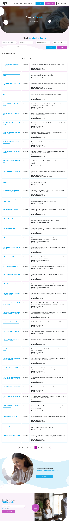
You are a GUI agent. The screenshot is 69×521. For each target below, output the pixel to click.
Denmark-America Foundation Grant (11, 397)
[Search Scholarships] (33, 3)
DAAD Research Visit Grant (9, 256)
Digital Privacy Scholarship (9, 426)
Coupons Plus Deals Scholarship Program (11, 114)
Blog (21, 3)
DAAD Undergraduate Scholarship (11, 274)
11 (41, 447)
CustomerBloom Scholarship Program (11, 210)
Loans (39, 3)
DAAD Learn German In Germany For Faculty (11, 248)
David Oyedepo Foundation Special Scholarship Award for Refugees (11, 322)
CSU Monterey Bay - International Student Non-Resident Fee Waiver (11, 191)
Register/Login (62, 3)
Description (33, 59)
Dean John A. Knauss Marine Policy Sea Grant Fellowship (11, 340)
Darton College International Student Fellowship (11, 303)
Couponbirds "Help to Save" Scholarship (11, 84)
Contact (30, 3)
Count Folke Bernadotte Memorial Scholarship (11, 65)
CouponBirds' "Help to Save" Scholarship (11, 104)
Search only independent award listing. (12, 46)
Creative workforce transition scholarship (11, 152)
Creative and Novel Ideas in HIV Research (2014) (11, 133)
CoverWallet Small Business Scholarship (11, 123)
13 (46, 447)
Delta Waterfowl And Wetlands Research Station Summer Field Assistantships (11, 378)
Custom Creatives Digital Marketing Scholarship (11, 200)
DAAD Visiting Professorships (10, 283)
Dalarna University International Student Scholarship (11, 294)
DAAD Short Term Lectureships (10, 266)
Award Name (5, 59)
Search (51, 47)
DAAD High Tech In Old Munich (10, 218)
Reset (62, 47)
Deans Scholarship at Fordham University (11, 349)
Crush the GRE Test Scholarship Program (11, 172)
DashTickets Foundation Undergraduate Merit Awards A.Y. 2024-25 (11, 313)
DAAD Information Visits (9, 228)
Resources (16, 3)
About (25, 3)
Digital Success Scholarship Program (11, 436)
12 (43, 447)
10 (38, 447)
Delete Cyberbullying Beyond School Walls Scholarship (11, 359)
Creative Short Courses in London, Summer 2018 (11, 142)
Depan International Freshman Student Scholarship (11, 406)
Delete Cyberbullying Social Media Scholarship (11, 368)
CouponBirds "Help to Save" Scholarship (11, 75)
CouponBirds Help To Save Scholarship (11, 93)
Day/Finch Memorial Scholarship (11, 331)
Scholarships (50, 3)
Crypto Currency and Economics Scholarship (11, 181)
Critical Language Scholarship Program (11, 161)
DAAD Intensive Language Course (11, 237)
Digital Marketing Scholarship (10, 416)
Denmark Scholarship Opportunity (11, 386)
